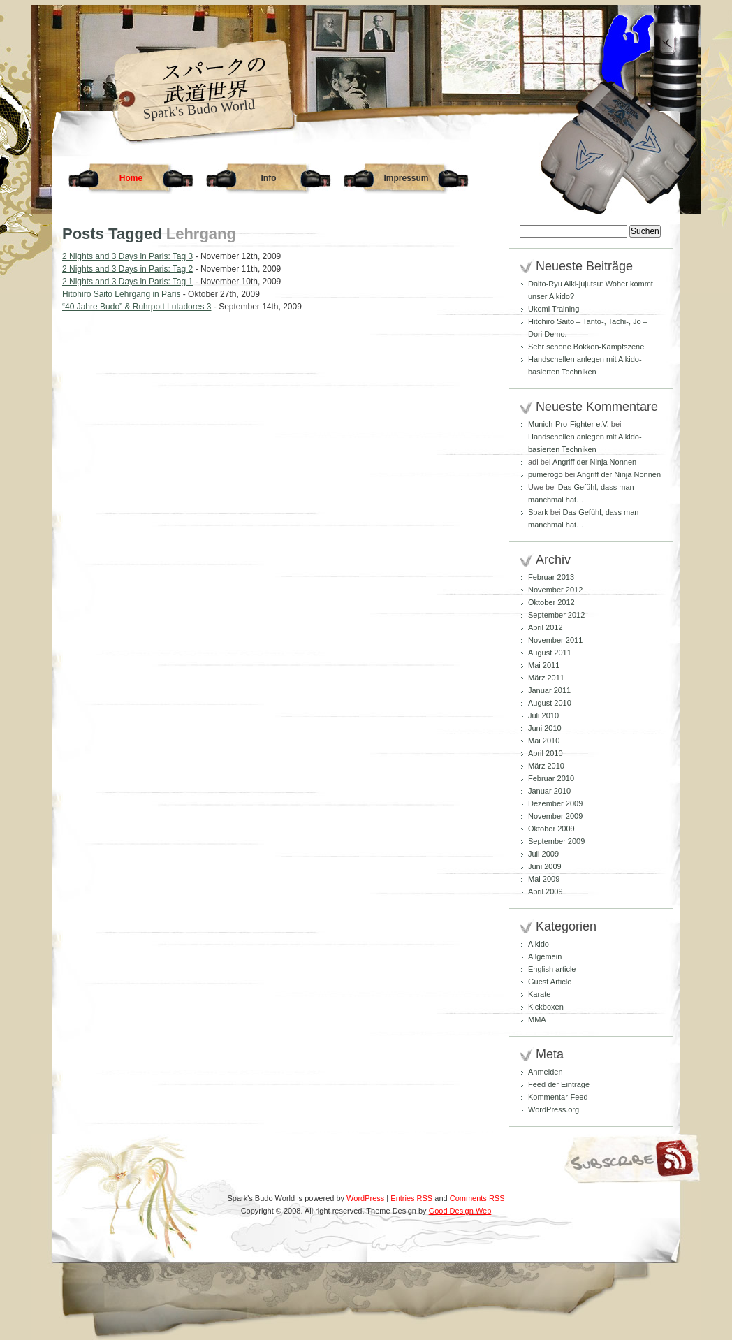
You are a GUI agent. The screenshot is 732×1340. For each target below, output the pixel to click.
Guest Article (549, 981)
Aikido (538, 944)
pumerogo (545, 474)
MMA (537, 1019)
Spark (538, 512)
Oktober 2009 (551, 828)
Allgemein (545, 956)
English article (552, 969)
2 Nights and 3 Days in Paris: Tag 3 (127, 256)
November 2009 (555, 816)
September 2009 (556, 841)
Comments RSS (477, 1198)
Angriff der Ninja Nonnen (594, 462)
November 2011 (555, 640)
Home (130, 178)
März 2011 (546, 677)
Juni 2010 (545, 728)
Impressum (405, 178)
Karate (539, 994)
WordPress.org (553, 1109)
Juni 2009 (545, 866)
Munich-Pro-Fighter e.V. (568, 424)
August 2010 (549, 703)
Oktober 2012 (551, 602)
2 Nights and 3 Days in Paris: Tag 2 (127, 269)
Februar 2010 (551, 778)
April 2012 (545, 627)
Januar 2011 (549, 690)
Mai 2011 (543, 665)
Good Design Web (460, 1211)
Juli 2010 (543, 715)
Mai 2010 (543, 740)
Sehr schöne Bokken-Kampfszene (586, 346)
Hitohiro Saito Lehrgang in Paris (121, 294)
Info (269, 178)
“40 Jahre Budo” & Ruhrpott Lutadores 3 (136, 307)
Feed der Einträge (559, 1084)
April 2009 (545, 891)
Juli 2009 (543, 854)
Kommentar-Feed (558, 1097)
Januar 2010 (549, 791)
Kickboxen (546, 1007)
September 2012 (556, 615)
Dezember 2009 (555, 803)
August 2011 (549, 652)
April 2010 (545, 753)
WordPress (365, 1198)
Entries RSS (411, 1198)
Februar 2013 (551, 577)
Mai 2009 (543, 879)
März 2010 (546, 766)
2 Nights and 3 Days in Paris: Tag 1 (127, 281)
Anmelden (545, 1072)
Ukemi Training (553, 309)
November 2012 (555, 589)
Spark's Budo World (199, 109)
